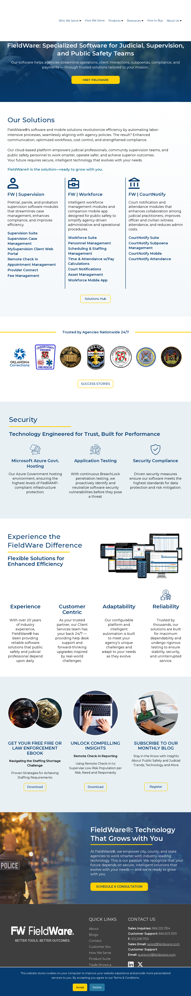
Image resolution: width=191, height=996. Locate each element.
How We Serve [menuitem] (100, 953)
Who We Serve (69, 8)
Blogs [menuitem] (93, 935)
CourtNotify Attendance (150, 259)
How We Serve (95, 8)
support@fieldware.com (157, 955)
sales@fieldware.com (163, 944)
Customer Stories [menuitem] (102, 947)
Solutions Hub (95, 299)
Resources (134, 8)
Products (114, 8)
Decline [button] (97, 987)
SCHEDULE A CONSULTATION (119, 887)
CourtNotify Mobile (145, 254)
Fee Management (23, 276)
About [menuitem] (94, 929)
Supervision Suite (23, 233)
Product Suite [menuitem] (100, 959)
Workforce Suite (82, 238)
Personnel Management (89, 243)
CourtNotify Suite (144, 238)
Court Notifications (84, 269)
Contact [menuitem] (95, 941)
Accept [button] (80, 987)
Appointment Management (32, 265)
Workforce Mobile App (88, 280)
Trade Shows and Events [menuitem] (103, 965)
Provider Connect (23, 270)
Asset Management (85, 275)
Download (35, 787)
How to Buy (155, 8)
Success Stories (95, 384)
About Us (173, 8)
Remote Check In (23, 259)
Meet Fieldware (96, 80)
